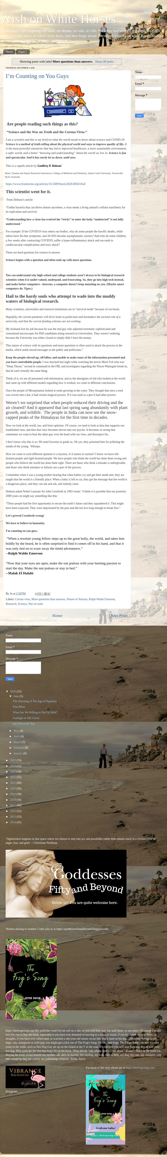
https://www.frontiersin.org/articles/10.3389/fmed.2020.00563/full (45, 184)
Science (22, 603)
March (18, 742)
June (17, 696)
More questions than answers (48, 599)
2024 (13, 766)
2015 (13, 816)
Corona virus (22, 599)
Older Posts (118, 615)
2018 (13, 799)
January (18, 753)
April (17, 736)
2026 (13, 691)
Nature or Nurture (77, 599)
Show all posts (104, 61)
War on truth (35, 603)
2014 (13, 822)
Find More (19, 706)
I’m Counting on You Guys (37, 76)
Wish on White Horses (58, 19)
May (17, 730)
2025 (13, 760)
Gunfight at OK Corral (26, 718)
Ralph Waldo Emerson (102, 599)
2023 (13, 771)
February (19, 747)
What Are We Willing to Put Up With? (35, 712)
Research (11, 603)
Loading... (12, 1103)
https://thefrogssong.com (139, 1067)
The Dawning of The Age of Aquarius (35, 701)
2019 (13, 794)
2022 (13, 777)
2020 (13, 788)
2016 (13, 811)
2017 (13, 805)
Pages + (22, 51)
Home (9, 51)
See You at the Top (24, 723)
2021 (13, 782)
